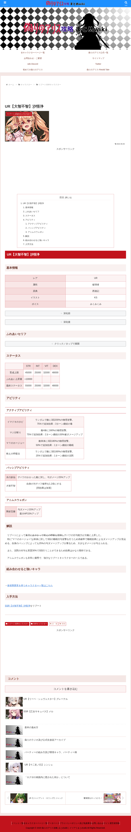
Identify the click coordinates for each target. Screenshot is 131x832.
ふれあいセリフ (32, 211)
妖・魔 (53, 624)
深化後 (67, 322)
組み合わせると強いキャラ (37, 240)
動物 (62, 624)
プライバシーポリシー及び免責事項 (77, 823)
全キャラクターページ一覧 (31, 823)
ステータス (30, 215)
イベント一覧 (10, 823)
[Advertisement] (65, 94)
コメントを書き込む (65, 688)
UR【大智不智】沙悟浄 (33, 203)
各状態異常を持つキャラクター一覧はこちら (30, 585)
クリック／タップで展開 (66, 343)
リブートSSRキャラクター (17, 624)
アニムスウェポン (36, 232)
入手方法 (29, 244)
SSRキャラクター (39, 624)
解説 (27, 236)
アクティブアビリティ (38, 224)
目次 (62, 197)
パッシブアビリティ (37, 228)
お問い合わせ (102, 823)
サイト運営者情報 (119, 823)
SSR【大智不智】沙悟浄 (17, 606)
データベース (52, 823)
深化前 (67, 313)
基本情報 (29, 207)
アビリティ (30, 220)
